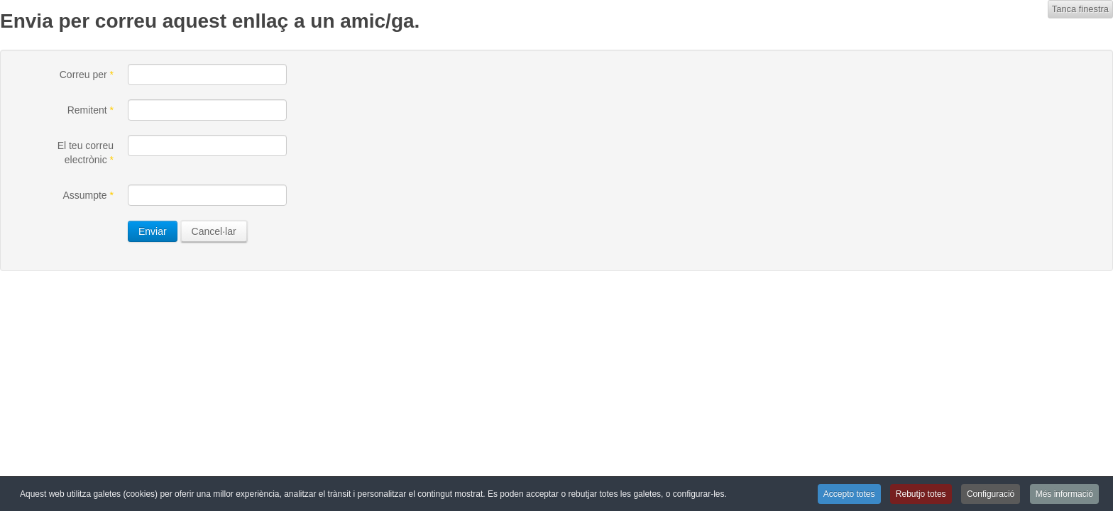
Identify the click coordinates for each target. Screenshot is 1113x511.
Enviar (152, 231)
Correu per (87, 74)
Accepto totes (849, 494)
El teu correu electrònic (85, 152)
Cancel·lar (214, 231)
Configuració (990, 494)
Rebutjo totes (921, 494)
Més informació (1064, 494)
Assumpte (88, 195)
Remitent (90, 110)
